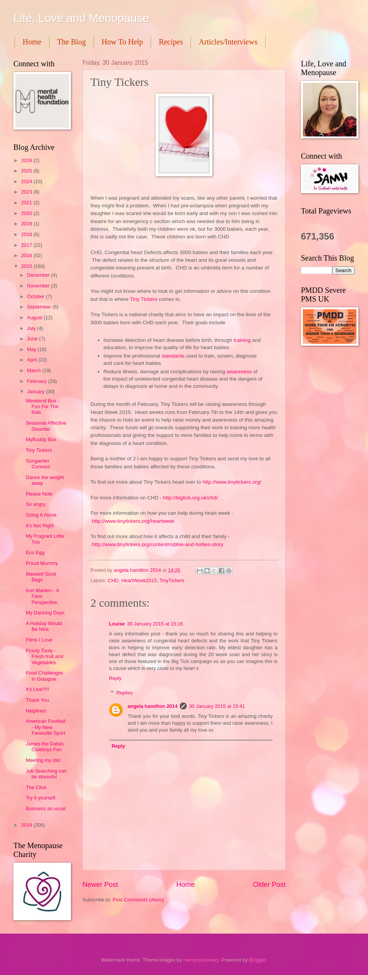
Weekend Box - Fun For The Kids (42, 406)
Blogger (257, 960)
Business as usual (46, 808)
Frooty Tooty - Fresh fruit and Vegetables (44, 656)
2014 (27, 825)
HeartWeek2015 (139, 580)
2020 (27, 213)
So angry (36, 504)
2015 (27, 266)
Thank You (37, 700)
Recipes (171, 42)
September (40, 307)
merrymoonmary (201, 960)
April (32, 360)
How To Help (122, 42)
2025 (27, 171)
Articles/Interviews (228, 42)
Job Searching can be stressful (46, 774)
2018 (27, 234)
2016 (27, 255)
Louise (117, 624)
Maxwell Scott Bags (41, 577)
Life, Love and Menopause (81, 17)
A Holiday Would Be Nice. (44, 626)
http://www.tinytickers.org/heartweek (133, 521)
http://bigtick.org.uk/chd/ (190, 498)
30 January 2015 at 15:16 (155, 624)
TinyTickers (171, 580)
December (39, 275)
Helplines (36, 711)
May (32, 349)
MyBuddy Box (41, 439)
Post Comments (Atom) (138, 900)
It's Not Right (40, 526)
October (36, 296)
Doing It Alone (41, 515)
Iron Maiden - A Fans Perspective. (42, 596)
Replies (125, 693)
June (33, 338)
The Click (36, 787)
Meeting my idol (43, 760)
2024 (27, 181)
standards (174, 356)
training (242, 340)
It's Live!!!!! (37, 689)
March (34, 370)
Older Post (269, 884)
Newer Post (100, 884)
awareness (240, 371)
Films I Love (39, 640)
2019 (27, 224)
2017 (27, 245)
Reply (115, 678)
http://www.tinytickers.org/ (231, 482)
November (39, 286)
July (32, 328)
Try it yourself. (41, 798)
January (36, 391)
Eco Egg (35, 552)
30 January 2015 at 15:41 (217, 706)
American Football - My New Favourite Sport (46, 727)
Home (32, 42)
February (37, 381)
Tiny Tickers (144, 299)
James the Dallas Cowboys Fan (45, 746)
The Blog (71, 42)
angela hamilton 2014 (152, 706)
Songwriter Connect (38, 463)
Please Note (39, 494)
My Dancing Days (45, 613)
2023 (27, 192)
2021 (27, 202)
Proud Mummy (42, 563)
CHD (113, 580)
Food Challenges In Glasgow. (44, 675)
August (35, 317)
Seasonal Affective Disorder (46, 426)
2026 (27, 160)
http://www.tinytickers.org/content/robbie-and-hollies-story (157, 544)
